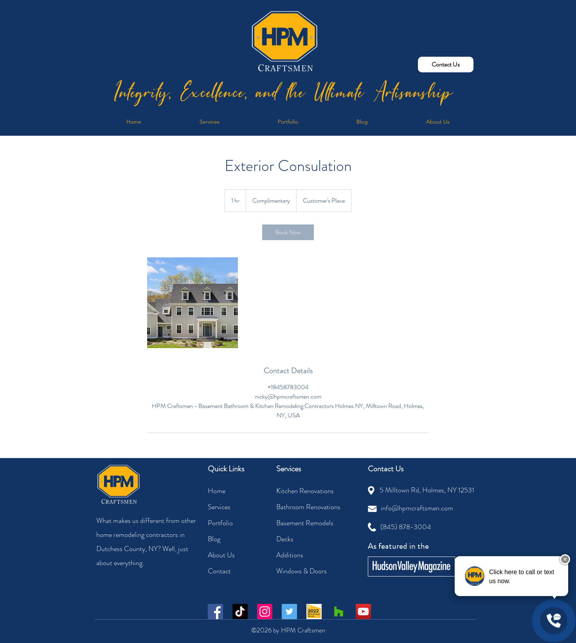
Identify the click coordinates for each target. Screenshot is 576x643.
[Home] (235, 490)
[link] (288, 232)
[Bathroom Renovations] (310, 506)
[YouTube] (363, 611)
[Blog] (235, 538)
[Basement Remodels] (310, 522)
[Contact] (235, 570)
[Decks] (304, 538)
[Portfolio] (235, 522)
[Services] (235, 506)
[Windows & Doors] (304, 570)
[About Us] (235, 554)
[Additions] (304, 554)
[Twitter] (289, 611)
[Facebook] (215, 611)
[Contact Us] (445, 64)
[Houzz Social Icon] (338, 611)
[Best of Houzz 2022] (314, 611)
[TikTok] (240, 611)
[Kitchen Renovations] (308, 490)
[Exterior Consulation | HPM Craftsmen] (192, 302)
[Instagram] (264, 611)
